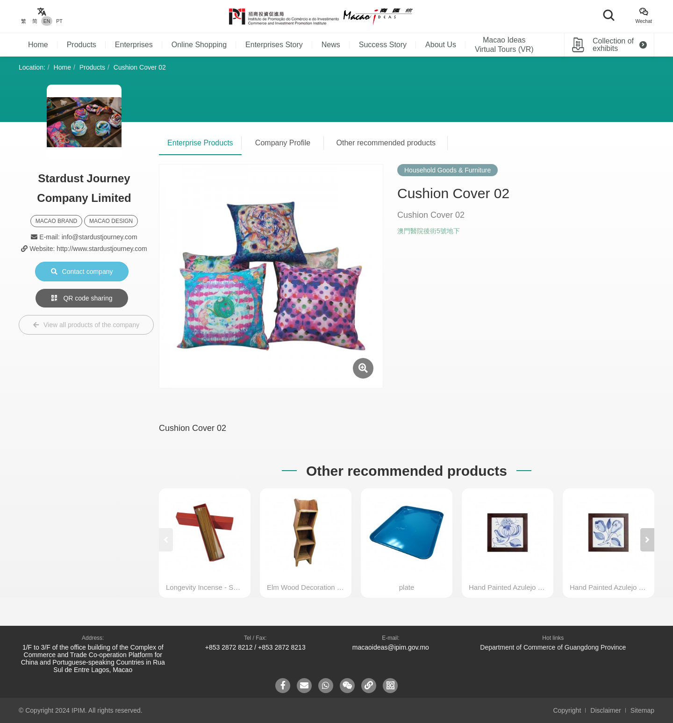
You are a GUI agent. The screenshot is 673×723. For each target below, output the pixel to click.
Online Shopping (199, 45)
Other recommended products (386, 143)
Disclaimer (605, 710)
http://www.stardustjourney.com (102, 248)
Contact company (82, 271)
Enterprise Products (200, 143)
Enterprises (134, 45)
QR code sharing (82, 298)
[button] (647, 539)
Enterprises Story (274, 45)
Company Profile (282, 143)
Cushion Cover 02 (140, 67)
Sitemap (642, 710)
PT (59, 21)
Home (38, 45)
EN (46, 21)
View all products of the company (86, 325)
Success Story (383, 45)
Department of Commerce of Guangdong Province (553, 647)
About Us (440, 45)
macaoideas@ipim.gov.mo (390, 647)
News (331, 45)
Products (81, 45)
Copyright (567, 710)
